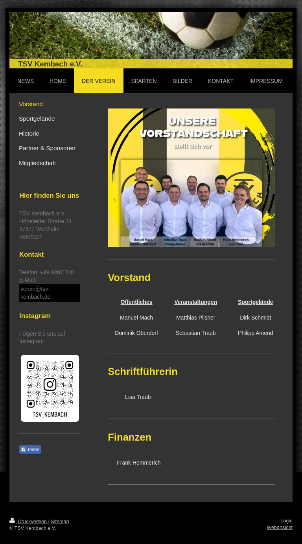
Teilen (30, 449)
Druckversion (28, 521)
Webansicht (280, 527)
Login (286, 521)
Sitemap (60, 521)
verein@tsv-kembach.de (35, 293)
